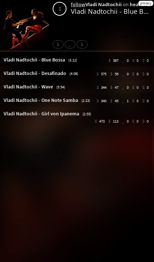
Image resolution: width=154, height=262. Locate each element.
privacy (145, 3)
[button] (77, 60)
